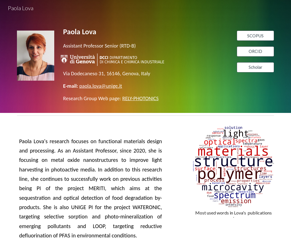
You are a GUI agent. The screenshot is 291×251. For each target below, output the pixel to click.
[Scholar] (255, 67)
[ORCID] (255, 51)
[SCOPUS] (255, 35)
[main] (112, 38)
